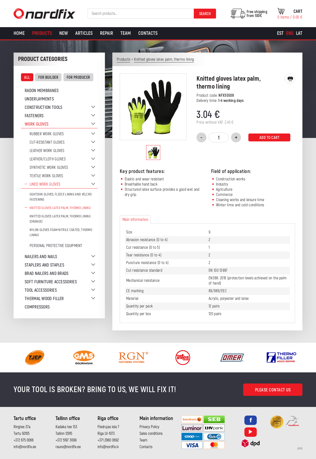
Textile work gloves (46, 175)
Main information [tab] (135, 219)
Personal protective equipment (56, 245)
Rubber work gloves (47, 134)
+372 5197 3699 (66, 440)
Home (19, 33)
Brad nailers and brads (47, 273)
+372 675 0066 (24, 440)
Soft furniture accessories (51, 282)
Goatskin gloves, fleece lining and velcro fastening (61, 197)
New (63, 33)
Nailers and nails (41, 257)
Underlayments (39, 99)
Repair (106, 33)
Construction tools (43, 107)
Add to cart (269, 137)
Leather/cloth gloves (48, 159)
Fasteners (34, 116)
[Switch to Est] (280, 33)
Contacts (148, 33)
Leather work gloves (47, 150)
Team (125, 33)
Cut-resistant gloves (47, 142)
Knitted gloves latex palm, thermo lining (60, 208)
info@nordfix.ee (25, 446)
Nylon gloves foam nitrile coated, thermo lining (61, 232)
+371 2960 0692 (108, 440)
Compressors (37, 307)
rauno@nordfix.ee (68, 446)
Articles (84, 33)
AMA (299, 448)
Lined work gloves (45, 184)
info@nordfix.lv (108, 446)
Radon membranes (42, 91)
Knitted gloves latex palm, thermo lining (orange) (60, 219)
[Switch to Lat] (299, 33)
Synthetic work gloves (49, 167)
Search (205, 13)
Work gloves (36, 124)
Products (42, 33)
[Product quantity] (219, 137)
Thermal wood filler (44, 299)
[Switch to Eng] (290, 33)
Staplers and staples (44, 265)
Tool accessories (41, 290)
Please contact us (273, 390)
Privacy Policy (149, 426)
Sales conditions (150, 433)
